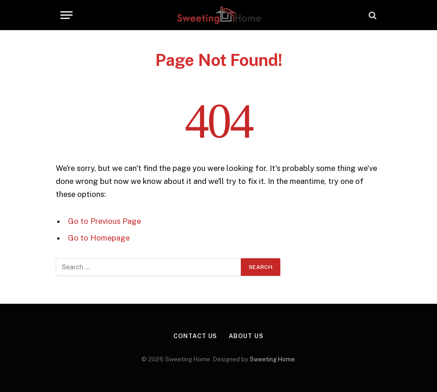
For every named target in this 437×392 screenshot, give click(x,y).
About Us (246, 336)
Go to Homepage (99, 237)
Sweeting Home (272, 359)
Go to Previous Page (104, 221)
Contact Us (195, 336)
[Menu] (66, 15)
